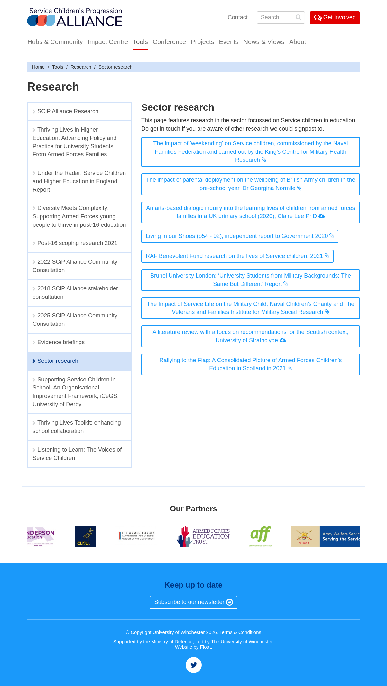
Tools (140, 41)
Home (38, 66)
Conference (169, 41)
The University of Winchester (241, 641)
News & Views (264, 41)
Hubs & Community (55, 41)
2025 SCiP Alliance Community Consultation (74, 319)
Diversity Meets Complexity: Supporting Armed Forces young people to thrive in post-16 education (79, 216)
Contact (238, 17)
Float (205, 647)
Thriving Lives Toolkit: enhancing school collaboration (76, 426)
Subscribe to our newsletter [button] (193, 602)
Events (228, 41)
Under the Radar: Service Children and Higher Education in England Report (79, 181)
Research (80, 66)
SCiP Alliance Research (65, 111)
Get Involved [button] (335, 17)
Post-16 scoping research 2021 (74, 243)
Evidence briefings (58, 342)
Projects (202, 41)
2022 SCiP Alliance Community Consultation (74, 266)
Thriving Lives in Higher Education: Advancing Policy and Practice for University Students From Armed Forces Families (74, 142)
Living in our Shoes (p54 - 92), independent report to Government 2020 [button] (240, 236)
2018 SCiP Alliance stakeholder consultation (75, 292)
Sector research (55, 361)
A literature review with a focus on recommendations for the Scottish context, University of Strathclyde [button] (250, 336)
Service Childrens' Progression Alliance (74, 18)
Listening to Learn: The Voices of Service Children (77, 453)
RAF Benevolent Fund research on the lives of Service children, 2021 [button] (237, 256)
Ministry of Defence (171, 641)
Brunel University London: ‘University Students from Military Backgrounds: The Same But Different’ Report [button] (250, 279)
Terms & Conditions (240, 632)
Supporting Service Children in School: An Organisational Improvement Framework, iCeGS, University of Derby (75, 391)
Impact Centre (108, 41)
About (297, 41)
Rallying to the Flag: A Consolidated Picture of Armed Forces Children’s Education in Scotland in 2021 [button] (250, 364)
